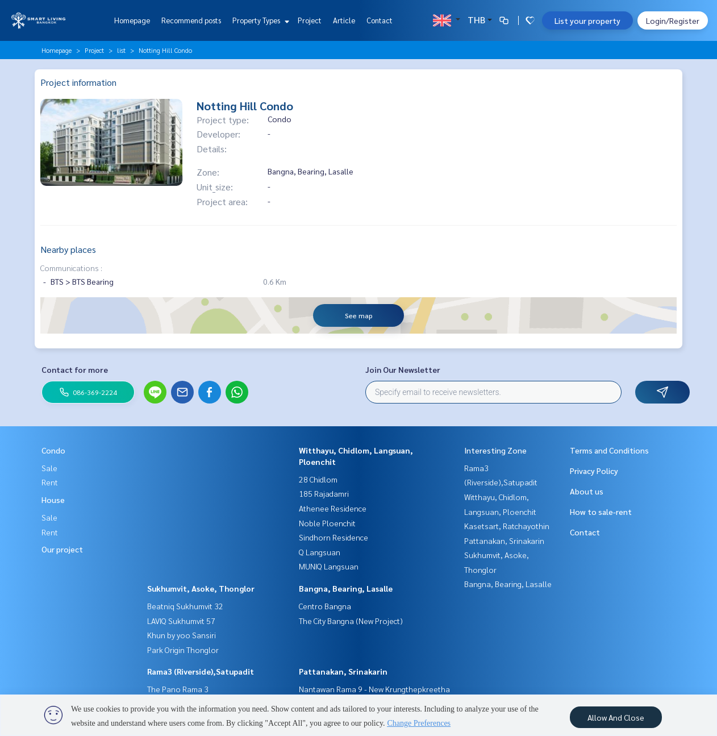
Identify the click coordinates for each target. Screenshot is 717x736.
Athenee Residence (332, 508)
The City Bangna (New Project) (351, 621)
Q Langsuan (319, 552)
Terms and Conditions (609, 450)
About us (586, 491)
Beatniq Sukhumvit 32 (185, 606)
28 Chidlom (318, 479)
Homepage (132, 20)
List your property (587, 20)
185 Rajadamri (324, 493)
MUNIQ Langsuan (328, 566)
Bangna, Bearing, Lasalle (346, 588)
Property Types (259, 20)
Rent (49, 482)
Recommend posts (191, 20)
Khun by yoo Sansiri (181, 635)
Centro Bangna (325, 606)
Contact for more (74, 369)
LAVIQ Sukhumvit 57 (181, 621)
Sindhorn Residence (333, 537)
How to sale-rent (601, 511)
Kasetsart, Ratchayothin (506, 526)
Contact (379, 20)
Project (310, 20)
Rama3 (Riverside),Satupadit (200, 671)
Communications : (71, 268)
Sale (49, 468)
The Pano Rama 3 (178, 689)
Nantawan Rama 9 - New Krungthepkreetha (374, 689)
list (121, 50)
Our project (62, 549)
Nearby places (68, 249)
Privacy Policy (594, 470)
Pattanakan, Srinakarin (343, 671)
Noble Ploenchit (327, 523)
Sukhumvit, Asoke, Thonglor (201, 588)
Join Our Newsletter (402, 369)
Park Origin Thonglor (183, 649)
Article (344, 20)
